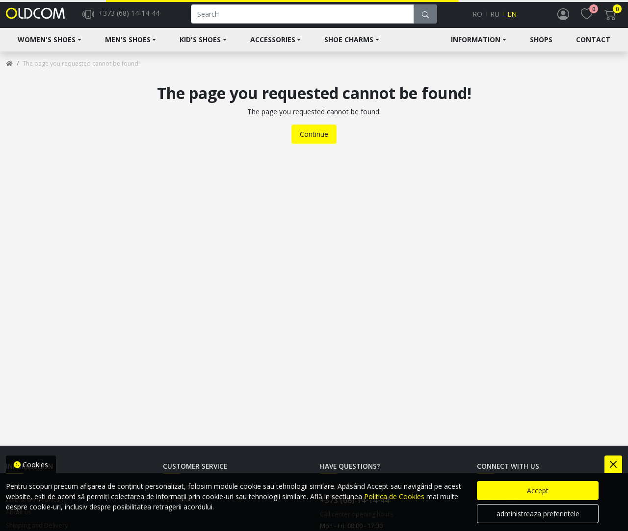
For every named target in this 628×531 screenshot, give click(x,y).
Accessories (272, 47)
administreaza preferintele (538, 513)
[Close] (613, 464)
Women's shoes (47, 47)
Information (475, 47)
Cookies (31, 464)
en (512, 18)
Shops (541, 47)
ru (494, 18)
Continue (314, 142)
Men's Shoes (128, 47)
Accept (538, 490)
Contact (593, 47)
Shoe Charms (348, 47)
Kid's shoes (200, 47)
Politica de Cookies (394, 496)
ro (477, 18)
